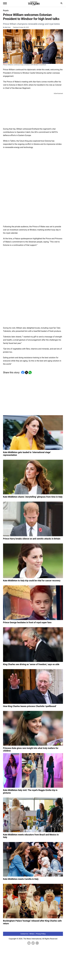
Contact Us (24, 934)
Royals (6, 10)
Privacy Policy (40, 934)
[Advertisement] (33, 109)
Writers (31, 934)
